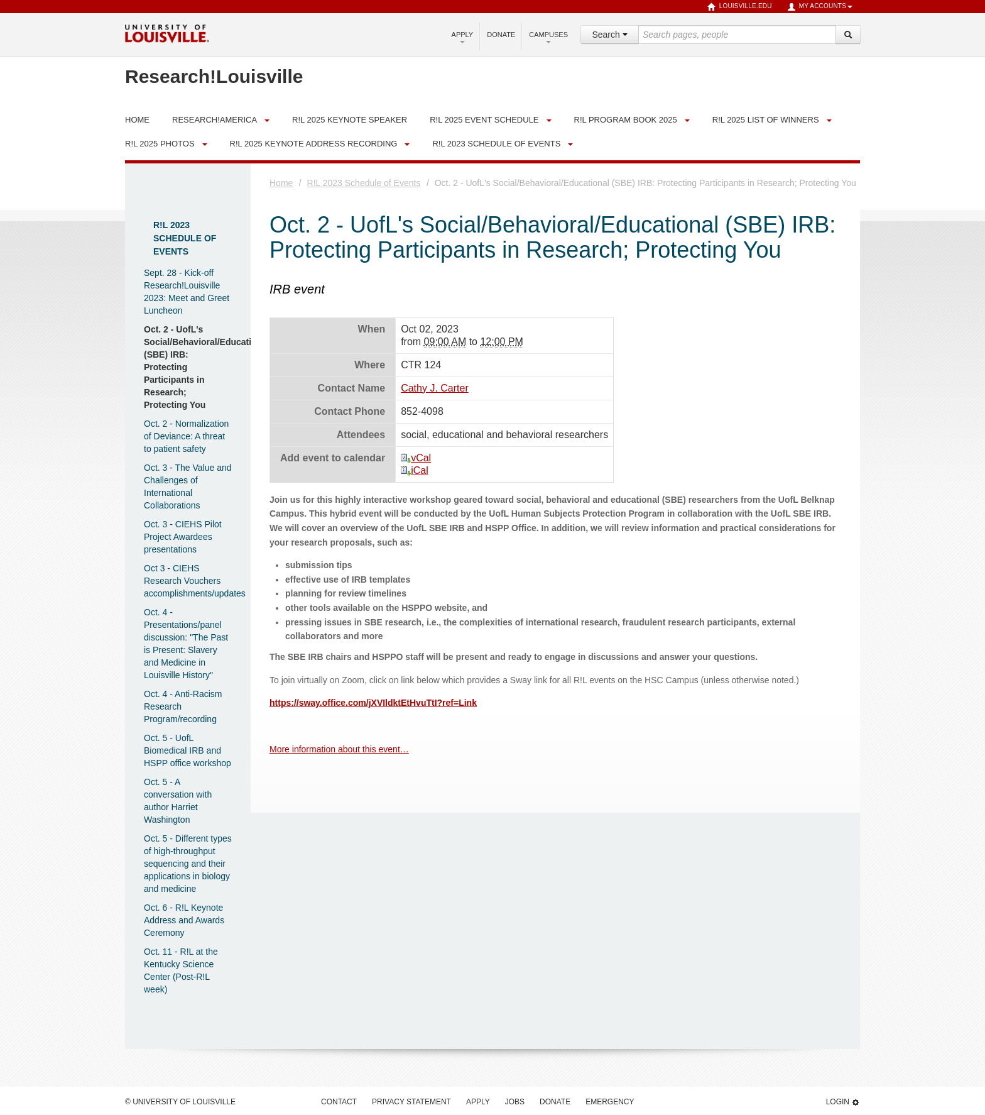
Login (843, 1102)
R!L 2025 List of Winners (765, 119)
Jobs (515, 1101)
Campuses (548, 37)
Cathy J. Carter (435, 388)
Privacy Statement (411, 1101)
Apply (463, 37)
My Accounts (819, 7)
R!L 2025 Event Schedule (484, 119)
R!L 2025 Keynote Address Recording (314, 143)
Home (281, 183)
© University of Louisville (180, 1101)
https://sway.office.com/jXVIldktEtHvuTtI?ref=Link (373, 703)
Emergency (609, 1101)
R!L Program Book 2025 (625, 119)
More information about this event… (339, 749)
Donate (501, 34)
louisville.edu (739, 7)
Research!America (214, 119)
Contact (339, 1101)
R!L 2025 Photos (160, 143)
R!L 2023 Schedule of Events (496, 143)
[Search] (848, 34)
